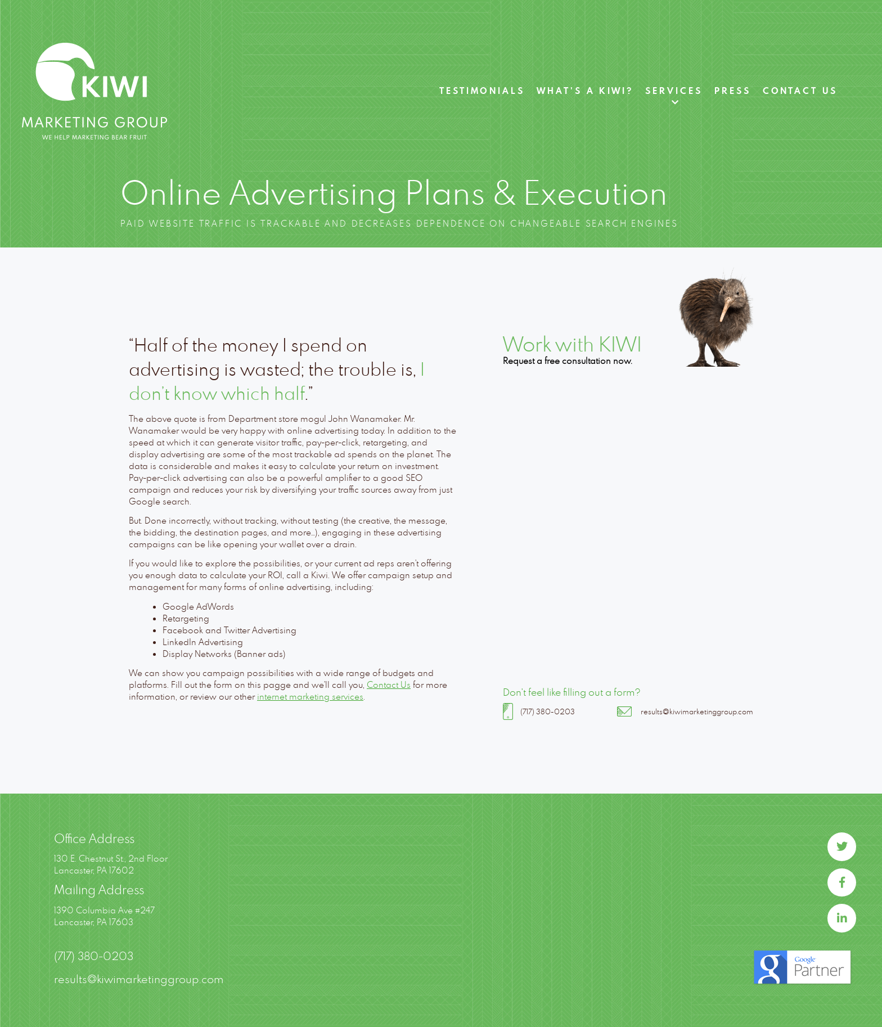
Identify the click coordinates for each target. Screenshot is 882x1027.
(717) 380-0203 (547, 711)
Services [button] (673, 91)
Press (732, 91)
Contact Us (800, 91)
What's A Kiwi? (585, 91)
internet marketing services (310, 696)
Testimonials (482, 91)
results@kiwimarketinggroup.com (697, 711)
